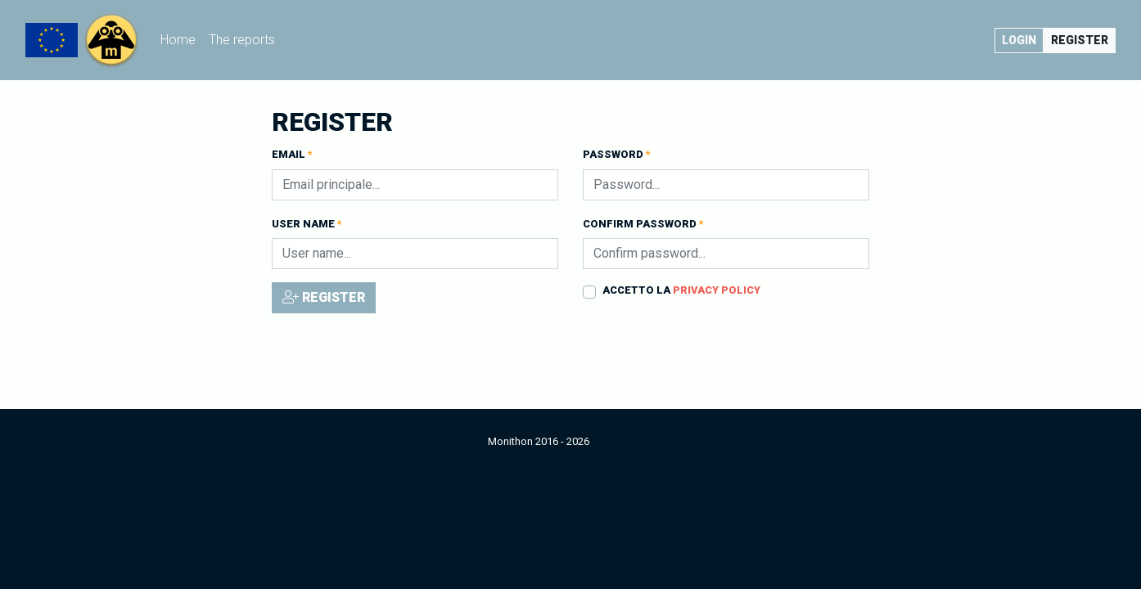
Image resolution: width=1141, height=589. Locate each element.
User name (307, 224)
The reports (242, 39)
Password (617, 154)
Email (292, 154)
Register (1079, 40)
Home (181, 38)
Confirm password (643, 224)
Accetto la (681, 290)
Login (1019, 40)
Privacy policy (716, 290)
